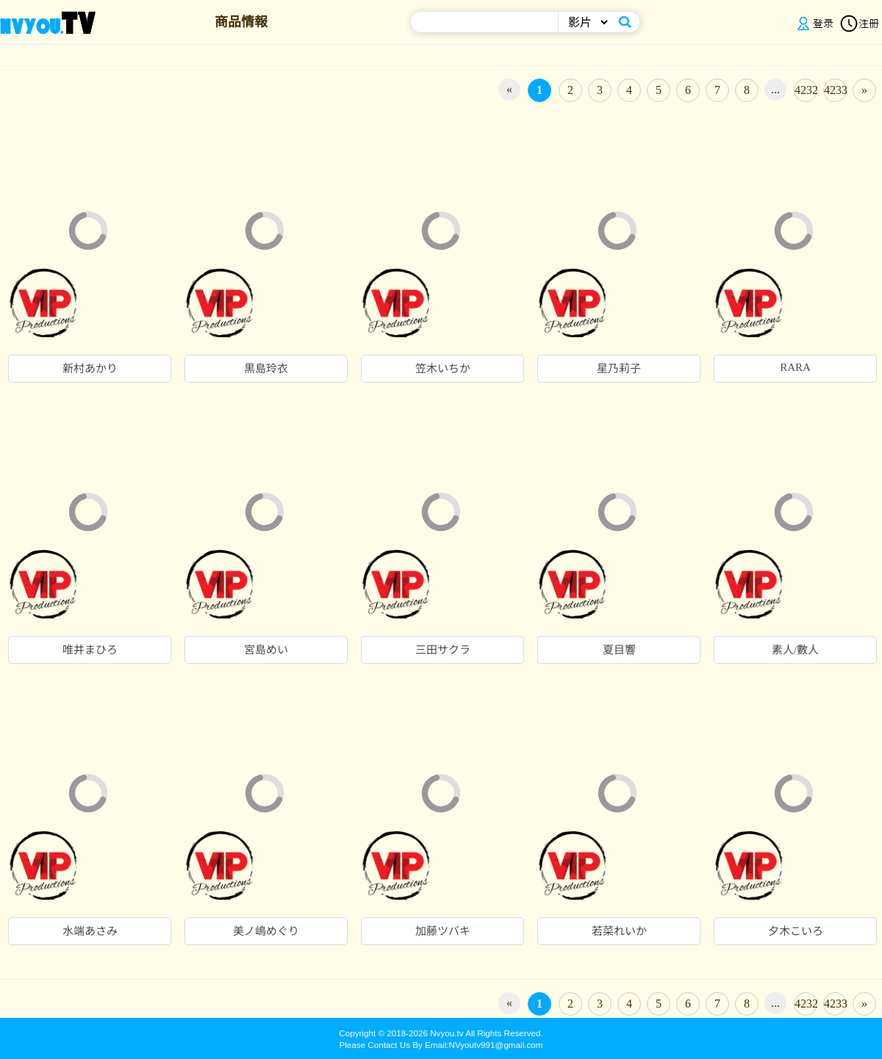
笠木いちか (442, 369)
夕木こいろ (795, 931)
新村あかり (90, 369)
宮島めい (266, 650)
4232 (806, 90)
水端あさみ (90, 931)
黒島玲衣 (266, 369)
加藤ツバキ (442, 931)
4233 (835, 90)
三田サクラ (442, 650)
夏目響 (619, 650)
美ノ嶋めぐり (266, 931)
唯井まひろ (90, 650)
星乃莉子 (619, 369)
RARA (795, 367)
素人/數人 (795, 650)
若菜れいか (619, 931)
